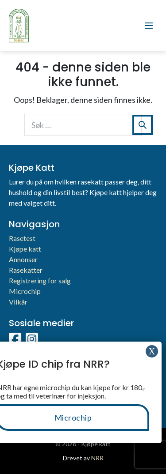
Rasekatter (25, 270)
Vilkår (18, 301)
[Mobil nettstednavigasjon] (148, 25)
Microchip (25, 291)
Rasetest (22, 238)
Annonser (23, 259)
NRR (97, 458)
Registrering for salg (40, 280)
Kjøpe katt (25, 249)
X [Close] (152, 351)
